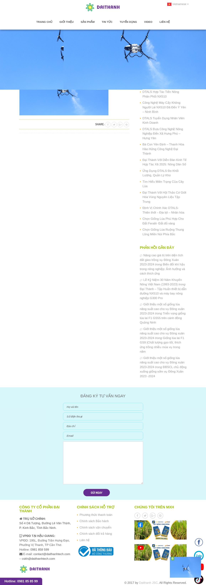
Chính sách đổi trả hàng (96, 533)
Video (148, 21)
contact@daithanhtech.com (51, 554)
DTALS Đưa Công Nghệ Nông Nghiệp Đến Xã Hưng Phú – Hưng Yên (162, 133)
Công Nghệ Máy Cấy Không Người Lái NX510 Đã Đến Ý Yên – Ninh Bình (164, 107)
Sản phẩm (88, 21)
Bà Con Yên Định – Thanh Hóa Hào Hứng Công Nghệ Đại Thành (163, 149)
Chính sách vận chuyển (95, 527)
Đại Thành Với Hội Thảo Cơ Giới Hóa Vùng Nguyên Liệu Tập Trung (164, 197)
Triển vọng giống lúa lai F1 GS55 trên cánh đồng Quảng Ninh (163, 318)
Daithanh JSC (148, 582)
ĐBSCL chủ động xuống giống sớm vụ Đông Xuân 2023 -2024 (163, 371)
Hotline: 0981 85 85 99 (21, 581)
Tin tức (107, 21)
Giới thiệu (66, 21)
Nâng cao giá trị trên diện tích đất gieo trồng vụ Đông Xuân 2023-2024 (161, 260)
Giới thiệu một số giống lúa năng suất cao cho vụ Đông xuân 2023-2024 (162, 309)
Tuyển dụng (128, 21)
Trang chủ (44, 21)
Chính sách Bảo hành (94, 521)
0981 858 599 (39, 549)
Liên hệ (165, 21)
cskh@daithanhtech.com (38, 558)
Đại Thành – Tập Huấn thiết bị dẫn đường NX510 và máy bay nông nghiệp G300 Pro (163, 293)
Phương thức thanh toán (96, 515)
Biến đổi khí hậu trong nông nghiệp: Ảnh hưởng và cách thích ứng (162, 269)
